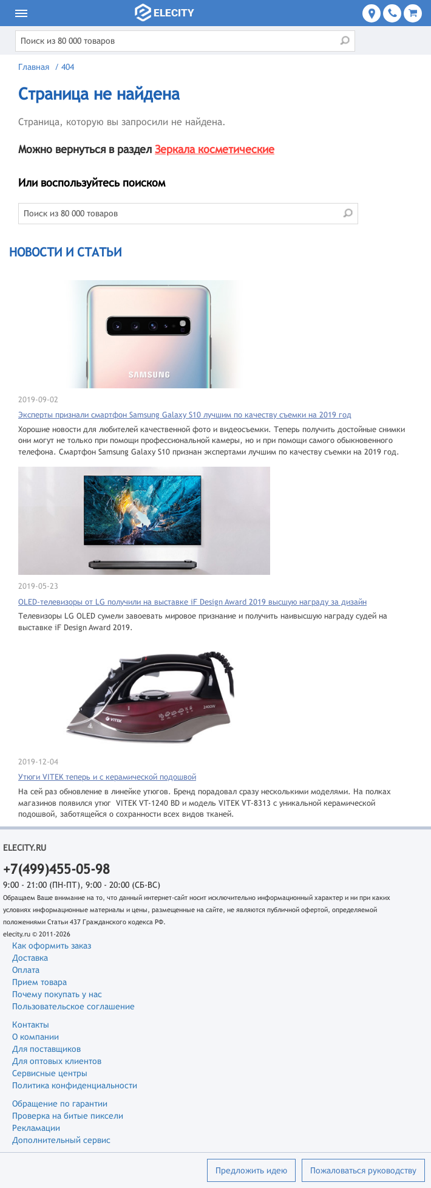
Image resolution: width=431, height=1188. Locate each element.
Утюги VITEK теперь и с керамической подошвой (107, 776)
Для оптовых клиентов (56, 1061)
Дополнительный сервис (61, 1140)
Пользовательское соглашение (73, 1006)
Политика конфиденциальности (74, 1085)
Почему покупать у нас (57, 994)
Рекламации (36, 1128)
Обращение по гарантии (59, 1103)
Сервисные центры (49, 1073)
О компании (35, 1037)
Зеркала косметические (214, 149)
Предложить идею (251, 1170)
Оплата (25, 970)
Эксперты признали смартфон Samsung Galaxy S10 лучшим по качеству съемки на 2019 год (184, 414)
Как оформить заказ (51, 945)
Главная (33, 67)
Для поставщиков (46, 1049)
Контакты (30, 1024)
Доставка (30, 958)
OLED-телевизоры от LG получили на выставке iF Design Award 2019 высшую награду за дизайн (192, 601)
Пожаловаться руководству (363, 1170)
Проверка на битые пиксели (67, 1116)
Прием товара (39, 982)
